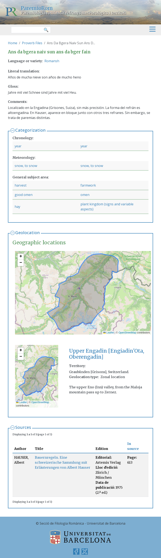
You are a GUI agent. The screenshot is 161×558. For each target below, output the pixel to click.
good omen (24, 194)
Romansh (51, 61)
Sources (23, 427)
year (18, 146)
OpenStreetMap (127, 332)
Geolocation (27, 232)
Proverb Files (32, 43)
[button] (21, 257)
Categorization (30, 130)
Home (12, 43)
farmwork (88, 185)
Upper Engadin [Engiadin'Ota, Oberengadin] (106, 354)
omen (84, 194)
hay (17, 206)
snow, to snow (26, 165)
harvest (20, 185)
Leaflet (108, 332)
